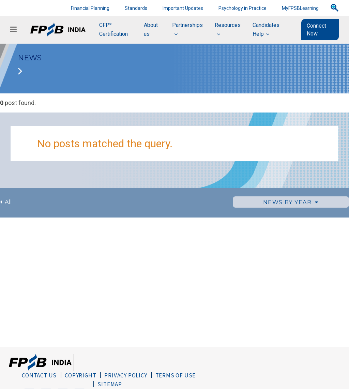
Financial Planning (90, 8)
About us (151, 29)
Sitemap (109, 384)
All (6, 202)
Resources (228, 25)
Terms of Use (175, 375)
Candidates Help (266, 29)
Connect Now (316, 30)
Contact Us (39, 375)
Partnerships (187, 25)
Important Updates (183, 8)
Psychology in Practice (242, 8)
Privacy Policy (125, 375)
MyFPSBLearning (300, 8)
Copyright (80, 375)
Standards (136, 8)
